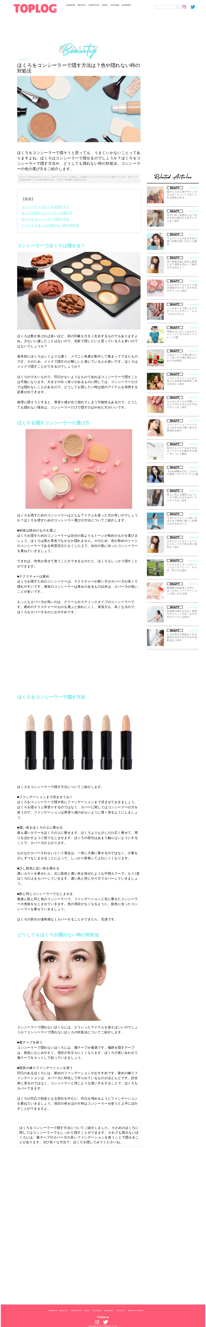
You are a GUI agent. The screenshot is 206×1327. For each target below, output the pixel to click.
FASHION (70, 5)
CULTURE (114, 5)
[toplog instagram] (186, 7)
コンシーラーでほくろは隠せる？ (45, 206)
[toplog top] (35, 8)
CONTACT (120, 1310)
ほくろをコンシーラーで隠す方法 (45, 219)
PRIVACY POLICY (136, 1310)
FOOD (104, 5)
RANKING (126, 5)
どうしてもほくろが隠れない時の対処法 (50, 225)
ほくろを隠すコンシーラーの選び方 (46, 213)
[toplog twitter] (194, 7)
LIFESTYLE (94, 5)
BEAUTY (82, 5)
